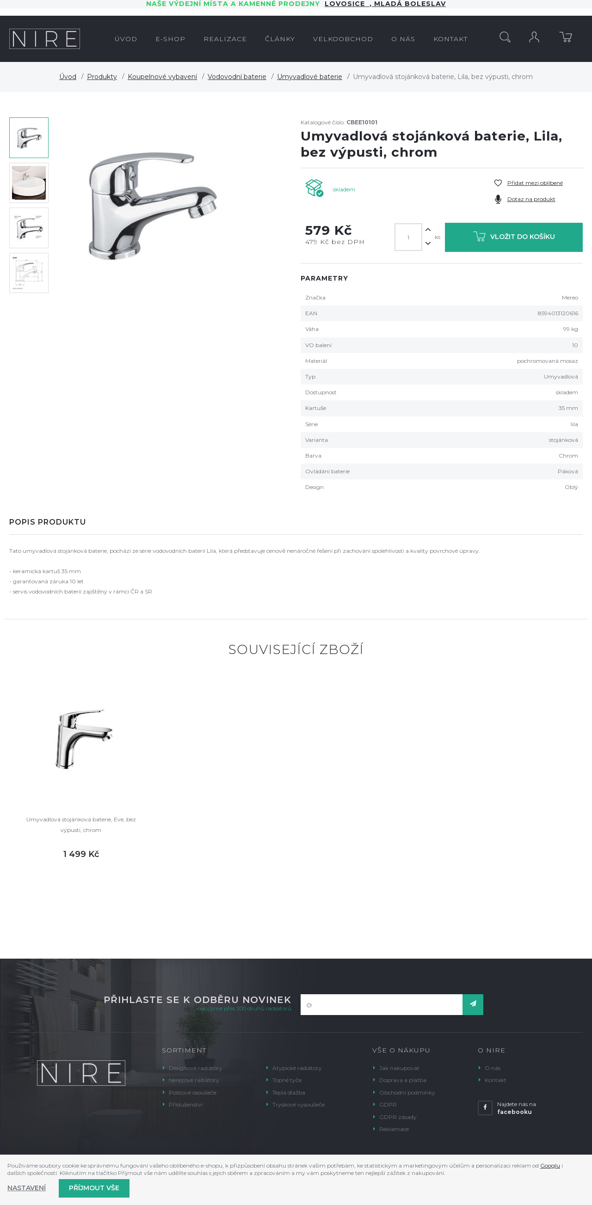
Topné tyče (287, 1080)
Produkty (102, 77)
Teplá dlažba (288, 1092)
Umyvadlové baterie (309, 77)
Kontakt (495, 1080)
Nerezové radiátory (194, 1080)
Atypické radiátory (297, 1067)
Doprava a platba (402, 1080)
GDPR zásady (398, 1116)
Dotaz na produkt (531, 199)
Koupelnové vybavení (162, 77)
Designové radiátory (195, 1067)
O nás (492, 1067)
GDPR (388, 1104)
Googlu (550, 1165)
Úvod (67, 77)
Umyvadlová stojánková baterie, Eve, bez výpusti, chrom (81, 824)
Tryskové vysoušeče (298, 1104)
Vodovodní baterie (237, 77)
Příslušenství (186, 1104)
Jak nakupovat (399, 1067)
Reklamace (394, 1128)
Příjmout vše (94, 1188)
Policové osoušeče (192, 1092)
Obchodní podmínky (407, 1092)
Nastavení (26, 1188)
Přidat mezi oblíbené (535, 182)
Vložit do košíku (514, 238)
